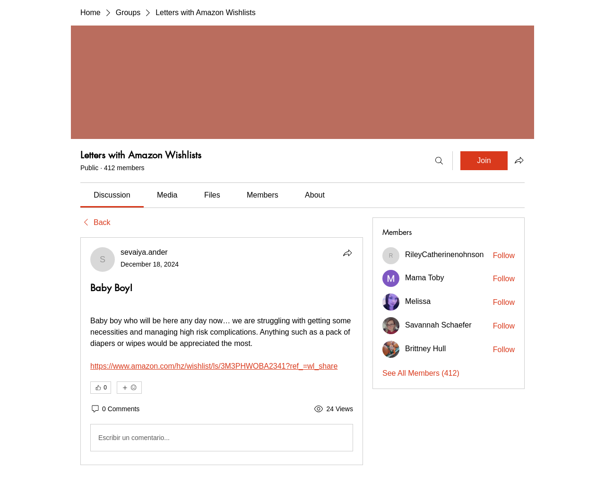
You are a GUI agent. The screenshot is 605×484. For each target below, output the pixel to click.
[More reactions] (129, 387)
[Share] (347, 253)
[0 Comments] (114, 409)
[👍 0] (100, 387)
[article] (221, 351)
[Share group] (519, 160)
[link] (112, 195)
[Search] (439, 160)
